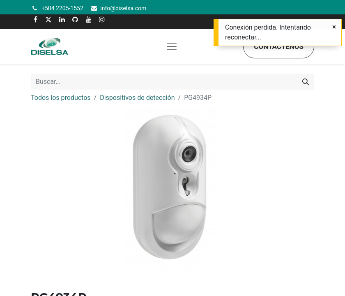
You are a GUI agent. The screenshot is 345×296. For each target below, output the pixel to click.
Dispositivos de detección (137, 98)
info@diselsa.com (123, 8)
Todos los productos (61, 98)
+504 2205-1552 (62, 8)
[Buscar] (305, 82)
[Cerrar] (334, 27)
